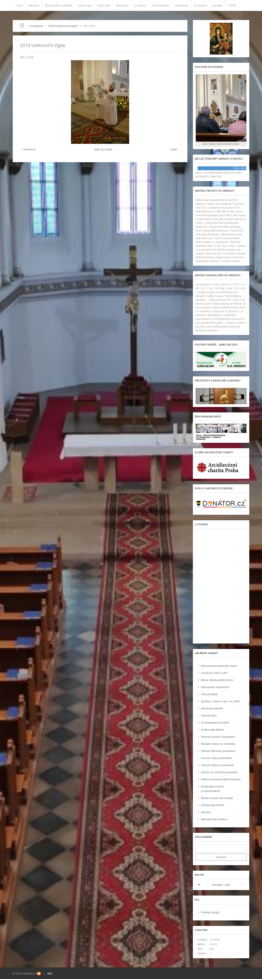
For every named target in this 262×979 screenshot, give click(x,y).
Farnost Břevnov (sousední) (218, 751)
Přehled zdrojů (210, 912)
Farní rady (103, 5)
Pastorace (122, 5)
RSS (49, 973)
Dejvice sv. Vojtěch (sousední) (219, 772)
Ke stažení (200, 5)
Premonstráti (160, 5)
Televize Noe (209, 715)
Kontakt (218, 5)
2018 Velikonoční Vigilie (63, 26)
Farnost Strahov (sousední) (218, 736)
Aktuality (33, 5)
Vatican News (209, 694)
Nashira (206, 812)
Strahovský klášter (212, 729)
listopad (217, 884)
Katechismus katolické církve (219, 666)
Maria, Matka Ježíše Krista (217, 680)
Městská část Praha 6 (214, 819)
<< (199, 884)
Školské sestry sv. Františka (218, 744)
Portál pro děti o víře (214, 673)
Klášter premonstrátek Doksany (221, 779)
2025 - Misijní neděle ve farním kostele (221, 143)
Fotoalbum (181, 5)
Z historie (140, 5)
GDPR (232, 5)
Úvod (19, 5)
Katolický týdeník (212, 708)
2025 (227, 884)
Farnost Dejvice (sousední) (217, 765)
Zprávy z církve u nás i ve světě (220, 701)
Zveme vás (85, 5)
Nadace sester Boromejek (217, 798)
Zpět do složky (103, 149)
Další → (175, 149)
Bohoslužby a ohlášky (58, 5)
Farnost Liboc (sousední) (216, 758)
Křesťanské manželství (215, 687)
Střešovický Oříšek (212, 805)
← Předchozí (28, 149)
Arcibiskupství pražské (215, 722)
